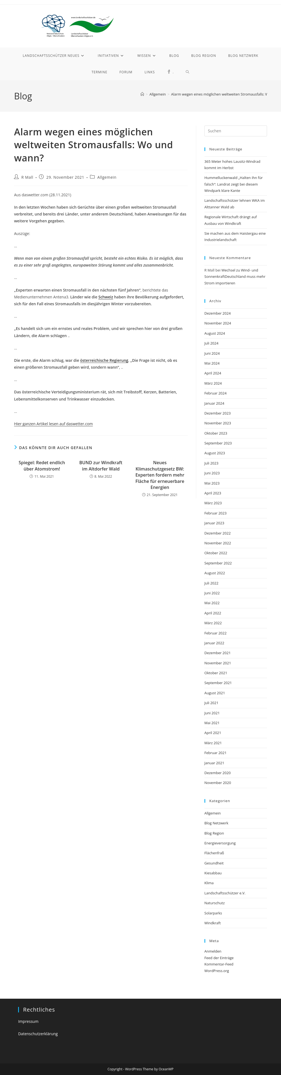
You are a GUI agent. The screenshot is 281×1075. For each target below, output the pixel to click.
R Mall (27, 177)
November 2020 (217, 782)
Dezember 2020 (217, 772)
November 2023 (217, 423)
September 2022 (218, 563)
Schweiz (105, 296)
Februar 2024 (215, 393)
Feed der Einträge (219, 957)
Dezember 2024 (217, 313)
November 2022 (217, 543)
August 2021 (214, 692)
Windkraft (212, 922)
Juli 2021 (211, 702)
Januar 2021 (214, 762)
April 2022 (212, 613)
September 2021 (218, 682)
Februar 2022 (215, 633)
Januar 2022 (214, 642)
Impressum (28, 1021)
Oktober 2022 (215, 552)
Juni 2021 (212, 712)
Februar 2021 (215, 752)
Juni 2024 (212, 353)
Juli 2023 (211, 463)
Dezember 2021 (217, 652)
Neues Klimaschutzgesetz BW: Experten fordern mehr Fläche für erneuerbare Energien (159, 475)
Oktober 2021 (215, 672)
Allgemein (107, 177)
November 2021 (217, 662)
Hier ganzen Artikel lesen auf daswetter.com (53, 423)
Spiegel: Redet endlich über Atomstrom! (42, 466)
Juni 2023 (212, 473)
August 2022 (214, 572)
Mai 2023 (212, 483)
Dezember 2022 (217, 533)
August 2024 (214, 333)
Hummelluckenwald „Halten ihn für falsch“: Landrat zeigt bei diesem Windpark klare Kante (233, 184)
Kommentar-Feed (219, 964)
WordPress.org (216, 970)
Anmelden (212, 951)
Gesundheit (214, 863)
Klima (209, 882)
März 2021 (213, 742)
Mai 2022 (212, 602)
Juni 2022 (212, 592)
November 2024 (217, 323)
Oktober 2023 (215, 433)
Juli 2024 (211, 343)
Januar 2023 (214, 522)
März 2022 (213, 622)
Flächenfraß (214, 852)
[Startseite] (142, 94)
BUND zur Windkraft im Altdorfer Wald (100, 466)
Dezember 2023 (217, 413)
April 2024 (212, 373)
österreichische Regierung (104, 360)
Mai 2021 (212, 722)
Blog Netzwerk (216, 823)
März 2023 (213, 502)
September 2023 (218, 443)
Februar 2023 (215, 513)
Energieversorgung (220, 843)
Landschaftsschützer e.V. (225, 893)
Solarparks (213, 913)
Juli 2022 (211, 583)
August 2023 (214, 452)
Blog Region (214, 833)
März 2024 (213, 383)
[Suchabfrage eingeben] (235, 130)
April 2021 (212, 732)
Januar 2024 (214, 403)
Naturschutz (214, 902)
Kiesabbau (213, 872)
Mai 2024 (212, 363)
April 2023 (212, 493)
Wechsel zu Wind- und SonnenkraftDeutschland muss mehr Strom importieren (234, 276)
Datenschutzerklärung (38, 1033)
